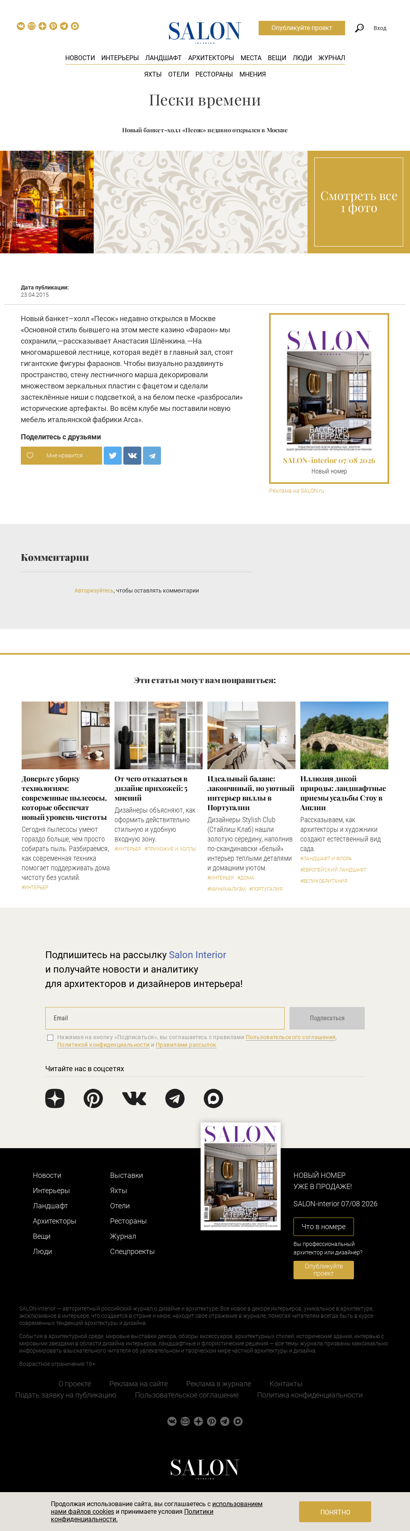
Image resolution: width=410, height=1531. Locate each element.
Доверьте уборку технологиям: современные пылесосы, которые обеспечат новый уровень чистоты (64, 798)
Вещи (277, 58)
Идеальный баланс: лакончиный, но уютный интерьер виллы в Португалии (251, 793)
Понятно (335, 1512)
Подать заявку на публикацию (66, 1395)
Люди (302, 58)
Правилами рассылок (186, 1045)
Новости (80, 58)
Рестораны (214, 74)
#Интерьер (35, 887)
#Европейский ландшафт (333, 870)
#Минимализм (226, 889)
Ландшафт (163, 58)
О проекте (74, 1383)
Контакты (286, 1383)
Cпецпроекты (132, 1251)
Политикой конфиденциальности (103, 1045)
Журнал (331, 58)
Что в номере (323, 1226)
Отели (178, 74)
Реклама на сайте (138, 1383)
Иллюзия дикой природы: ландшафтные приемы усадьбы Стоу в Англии (343, 793)
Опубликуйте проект (301, 28)
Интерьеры (120, 58)
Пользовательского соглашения (291, 1037)
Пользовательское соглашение (187, 1395)
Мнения (252, 74)
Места (251, 58)
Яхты (153, 74)
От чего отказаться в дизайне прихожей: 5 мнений (151, 788)
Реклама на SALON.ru (296, 491)
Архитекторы (211, 58)
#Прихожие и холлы (170, 849)
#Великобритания (323, 881)
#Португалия (265, 889)
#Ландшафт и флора (326, 858)
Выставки (126, 1175)
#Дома (245, 878)
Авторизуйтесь (94, 590)
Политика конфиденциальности (310, 1395)
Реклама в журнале (218, 1383)
